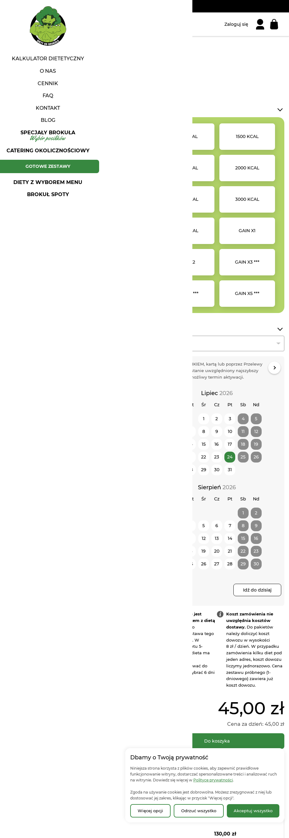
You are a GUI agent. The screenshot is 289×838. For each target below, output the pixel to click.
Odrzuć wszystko (198, 810)
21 (190, 457)
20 (177, 457)
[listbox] (216, 215)
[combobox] (216, 343)
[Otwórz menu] (11, 24)
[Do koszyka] (216, 741)
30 (216, 469)
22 (203, 457)
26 (203, 564)
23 (216, 457)
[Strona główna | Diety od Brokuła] (26, 24)
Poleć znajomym (98, 340)
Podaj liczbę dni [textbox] (172, 344)
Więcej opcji (150, 810)
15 (204, 444)
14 (190, 444)
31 (230, 469)
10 (230, 431)
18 (190, 551)
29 (203, 469)
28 (190, 469)
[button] (34, 279)
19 (203, 551)
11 (190, 538)
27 (177, 469)
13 (177, 444)
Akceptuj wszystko (253, 810)
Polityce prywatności (213, 780)
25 (190, 564)
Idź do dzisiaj (257, 590)
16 (216, 444)
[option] (186, 136)
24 (229, 457)
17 (230, 444)
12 (204, 538)
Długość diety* (169, 328)
